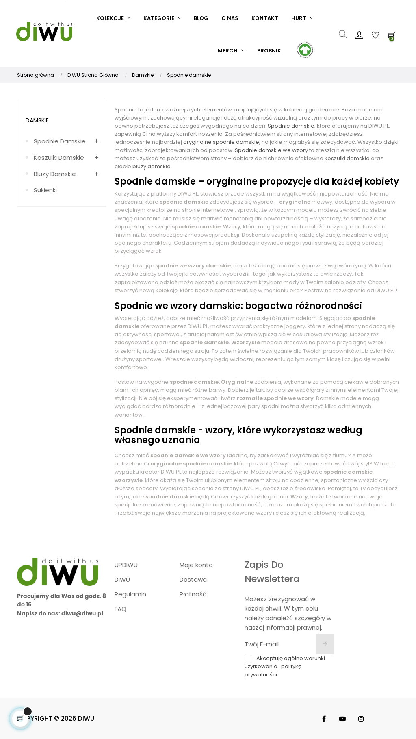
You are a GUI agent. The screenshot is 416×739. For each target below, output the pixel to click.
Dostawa (193, 579)
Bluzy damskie (55, 174)
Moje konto (196, 565)
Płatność (193, 594)
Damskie (37, 120)
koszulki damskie (346, 158)
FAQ (120, 608)
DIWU (122, 579)
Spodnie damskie (60, 141)
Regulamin (130, 594)
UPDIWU (126, 565)
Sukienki (45, 190)
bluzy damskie (151, 166)
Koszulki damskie (59, 157)
